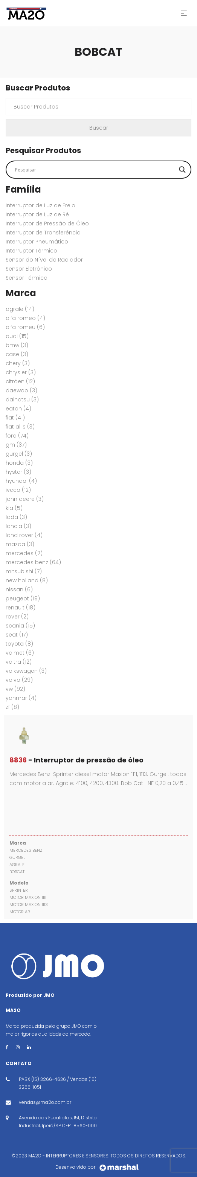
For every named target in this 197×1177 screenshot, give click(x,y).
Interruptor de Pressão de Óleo (47, 223)
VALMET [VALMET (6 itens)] (20, 653)
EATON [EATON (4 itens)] (18, 408)
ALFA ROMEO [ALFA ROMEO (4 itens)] (25, 318)
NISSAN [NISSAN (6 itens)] (19, 589)
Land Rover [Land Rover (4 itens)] (24, 535)
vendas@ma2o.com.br (45, 1102)
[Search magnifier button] (182, 169)
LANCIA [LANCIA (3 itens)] (18, 526)
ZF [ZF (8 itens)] (12, 707)
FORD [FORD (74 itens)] (17, 435)
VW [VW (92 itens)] (15, 689)
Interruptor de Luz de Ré (37, 214)
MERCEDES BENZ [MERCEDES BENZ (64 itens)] (33, 562)
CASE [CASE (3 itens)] (17, 354)
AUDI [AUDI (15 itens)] (17, 336)
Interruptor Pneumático (37, 241)
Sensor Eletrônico (29, 268)
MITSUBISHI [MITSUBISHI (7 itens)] (24, 571)
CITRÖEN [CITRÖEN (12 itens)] (20, 381)
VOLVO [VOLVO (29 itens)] (19, 680)
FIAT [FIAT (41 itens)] (15, 417)
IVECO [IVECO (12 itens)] (18, 490)
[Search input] (95, 169)
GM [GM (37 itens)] (16, 444)
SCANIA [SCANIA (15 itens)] (20, 625)
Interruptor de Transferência (43, 232)
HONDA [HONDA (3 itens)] (19, 463)
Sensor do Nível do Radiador (44, 259)
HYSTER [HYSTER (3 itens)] (18, 472)
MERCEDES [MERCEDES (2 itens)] (24, 553)
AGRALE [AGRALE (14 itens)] (20, 309)
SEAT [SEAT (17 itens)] (17, 634)
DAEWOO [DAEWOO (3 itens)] (21, 390)
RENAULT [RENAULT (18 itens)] (20, 607)
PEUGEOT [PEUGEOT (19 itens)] (23, 598)
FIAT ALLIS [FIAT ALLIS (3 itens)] (20, 426)
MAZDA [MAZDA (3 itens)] (20, 544)
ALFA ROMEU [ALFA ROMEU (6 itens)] (25, 327)
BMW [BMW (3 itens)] (17, 345)
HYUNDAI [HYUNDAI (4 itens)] (21, 481)
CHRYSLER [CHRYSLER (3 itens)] (21, 372)
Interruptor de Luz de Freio (40, 205)
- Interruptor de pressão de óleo (76, 760)
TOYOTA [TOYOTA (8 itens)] (19, 643)
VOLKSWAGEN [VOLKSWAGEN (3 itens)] (26, 671)
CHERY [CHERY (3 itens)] (18, 363)
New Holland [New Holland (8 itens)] (27, 580)
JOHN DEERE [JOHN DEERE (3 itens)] (25, 499)
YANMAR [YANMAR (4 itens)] (21, 698)
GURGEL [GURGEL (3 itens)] (19, 454)
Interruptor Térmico (31, 250)
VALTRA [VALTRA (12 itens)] (19, 662)
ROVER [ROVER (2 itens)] (17, 616)
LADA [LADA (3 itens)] (16, 517)
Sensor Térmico (26, 278)
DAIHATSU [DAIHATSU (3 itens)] (22, 399)
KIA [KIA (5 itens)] (14, 508)
